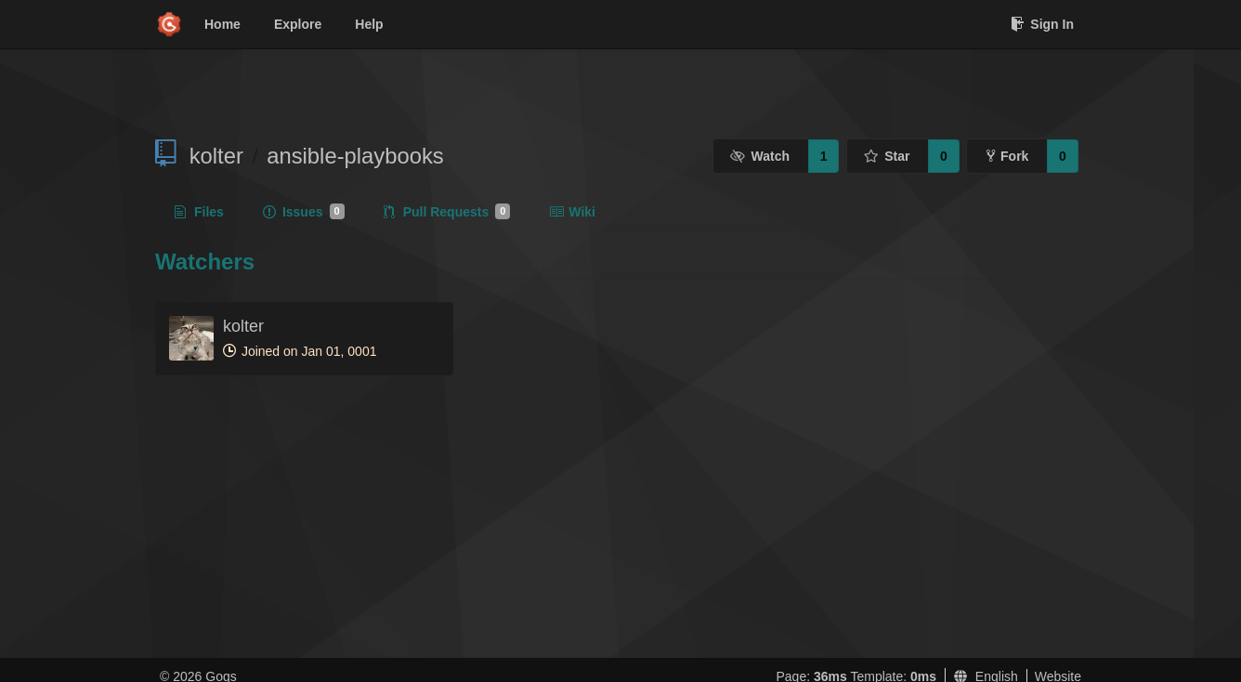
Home (222, 24)
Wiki (572, 211)
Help (369, 24)
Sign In (1042, 24)
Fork (1007, 156)
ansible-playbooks (355, 155)
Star (887, 156)
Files (199, 211)
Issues (304, 211)
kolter (216, 155)
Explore (297, 24)
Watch (760, 156)
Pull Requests (447, 211)
